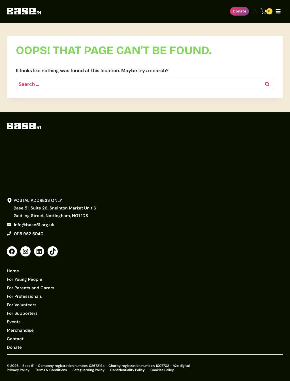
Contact (15, 339)
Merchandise (20, 330)
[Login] (254, 11)
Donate (239, 11)
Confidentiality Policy (127, 370)
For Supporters (22, 313)
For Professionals (24, 296)
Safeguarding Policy (88, 370)
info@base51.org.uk (34, 225)
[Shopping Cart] (266, 11)
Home (13, 271)
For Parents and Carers (30, 288)
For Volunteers (22, 305)
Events (14, 322)
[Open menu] (279, 11)
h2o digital (181, 365)
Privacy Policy (18, 370)
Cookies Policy (162, 370)
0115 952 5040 (28, 234)
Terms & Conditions (51, 370)
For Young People (24, 279)
